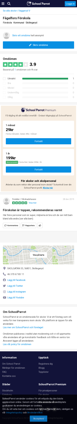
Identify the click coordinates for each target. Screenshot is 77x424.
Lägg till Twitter (15, 286)
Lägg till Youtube (15, 297)
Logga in (70, 3)
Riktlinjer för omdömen (13, 368)
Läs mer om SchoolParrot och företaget (23, 327)
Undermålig (13, 92)
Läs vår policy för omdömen (17, 344)
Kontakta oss (9, 376)
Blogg (41, 368)
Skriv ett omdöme (21, 35)
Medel (11, 88)
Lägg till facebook (16, 280)
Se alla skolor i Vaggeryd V (16, 11)
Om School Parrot (11, 364)
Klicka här (48, 187)
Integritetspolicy (14, 412)
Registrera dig (45, 364)
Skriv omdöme (38, 45)
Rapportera (30, 225)
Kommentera (12, 225)
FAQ (4, 372)
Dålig (10, 97)
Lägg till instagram (16, 292)
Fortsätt (39, 141)
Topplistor (43, 372)
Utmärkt (11, 78)
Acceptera (38, 419)
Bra (9, 83)
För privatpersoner (47, 390)
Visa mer (33, 202)
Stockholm (7, 390)
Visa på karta (38, 255)
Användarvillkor (34, 412)
